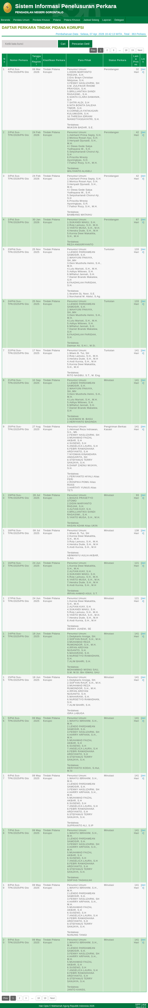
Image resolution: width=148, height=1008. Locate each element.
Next (140, 50)
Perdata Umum (21, 19)
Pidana (57, 19)
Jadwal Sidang (91, 19)
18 (126, 50)
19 (132, 50)
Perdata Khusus (41, 19)
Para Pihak (84, 60)
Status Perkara (117, 60)
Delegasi (119, 19)
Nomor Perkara (19, 60)
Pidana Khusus (72, 19)
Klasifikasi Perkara (54, 60)
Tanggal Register (36, 60)
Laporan (106, 19)
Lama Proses (136, 60)
